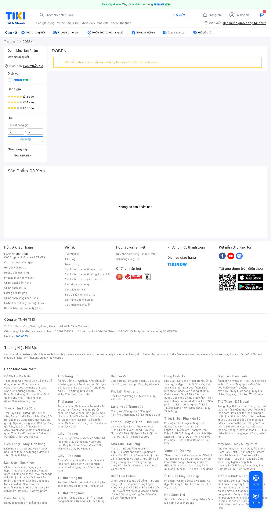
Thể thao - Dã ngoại (182, 387)
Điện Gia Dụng (14, 498)
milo (118, 354)
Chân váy (83, 387)
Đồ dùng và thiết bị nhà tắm (135, 458)
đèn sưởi (236, 480)
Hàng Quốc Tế (174, 376)
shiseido (9, 357)
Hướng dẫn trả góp (15, 293)
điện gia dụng (45, 23)
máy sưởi (223, 480)
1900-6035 (21, 254)
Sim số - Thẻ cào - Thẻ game (195, 468)
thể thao (125, 23)
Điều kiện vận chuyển (77, 304)
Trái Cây (9, 413)
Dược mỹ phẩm (38, 490)
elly (111, 354)
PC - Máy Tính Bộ (127, 436)
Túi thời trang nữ (70, 478)
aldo (139, 354)
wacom (194, 354)
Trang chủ (215, 15)
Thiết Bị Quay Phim (239, 465)
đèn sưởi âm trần (235, 504)
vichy (43, 357)
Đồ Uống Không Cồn (132, 494)
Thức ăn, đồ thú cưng (23, 433)
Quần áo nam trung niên (79, 423)
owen (69, 354)
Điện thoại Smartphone (18, 448)
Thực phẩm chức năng (24, 470)
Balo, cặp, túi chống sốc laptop (135, 382)
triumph (149, 354)
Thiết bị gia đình (37, 502)
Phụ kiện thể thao (241, 413)
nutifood (161, 354)
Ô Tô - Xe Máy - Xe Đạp (181, 476)
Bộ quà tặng (128, 497)
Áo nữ (61, 380)
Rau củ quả (17, 416)
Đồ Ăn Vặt (124, 490)
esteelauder (30, 354)
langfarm (22, 357)
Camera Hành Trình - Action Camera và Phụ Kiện (241, 455)
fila (50, 357)
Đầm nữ (71, 380)
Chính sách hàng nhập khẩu (21, 298)
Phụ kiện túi (96, 485)
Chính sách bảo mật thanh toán (83, 269)
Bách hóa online (182, 397)
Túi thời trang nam (71, 493)
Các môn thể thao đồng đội (242, 423)
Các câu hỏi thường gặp (18, 262)
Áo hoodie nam (74, 413)
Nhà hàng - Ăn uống (184, 462)
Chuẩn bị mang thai (23, 401)
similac (235, 354)
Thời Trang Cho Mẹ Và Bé (19, 380)
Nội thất (128, 455)
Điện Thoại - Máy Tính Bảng (25, 444)
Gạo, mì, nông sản (24, 423)
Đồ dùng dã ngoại (242, 409)
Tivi (226, 391)
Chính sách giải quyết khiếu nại (83, 279)
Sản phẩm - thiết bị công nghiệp (188, 403)
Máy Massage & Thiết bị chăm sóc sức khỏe (28, 475)
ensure (79, 354)
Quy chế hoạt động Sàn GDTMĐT (136, 254)
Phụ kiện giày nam (76, 467)
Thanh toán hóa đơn (176, 455)
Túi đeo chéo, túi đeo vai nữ (74, 482)
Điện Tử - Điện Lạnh (232, 376)
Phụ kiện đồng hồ (128, 414)
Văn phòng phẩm (195, 499)
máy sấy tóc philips (244, 484)
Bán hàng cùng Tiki (128, 259)
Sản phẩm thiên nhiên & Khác (25, 479)
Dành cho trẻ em (22, 429)
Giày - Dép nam (69, 456)
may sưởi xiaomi (236, 490)
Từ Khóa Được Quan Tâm (236, 476)
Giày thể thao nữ (248, 429)
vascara (9, 354)
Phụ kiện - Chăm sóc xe (179, 480)
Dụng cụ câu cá (235, 419)
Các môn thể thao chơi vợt (241, 425)
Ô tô (185, 484)
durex (89, 354)
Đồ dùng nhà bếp (14, 502)
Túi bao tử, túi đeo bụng (90, 501)
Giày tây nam (84, 460)
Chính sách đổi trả (15, 287)
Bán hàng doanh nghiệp (79, 299)
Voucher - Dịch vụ (177, 450)
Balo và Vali (119, 376)
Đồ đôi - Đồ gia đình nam (85, 416)
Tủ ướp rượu (256, 394)
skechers (129, 354)
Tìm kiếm (179, 15)
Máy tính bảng (21, 455)
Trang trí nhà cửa (121, 448)
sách (114, 23)
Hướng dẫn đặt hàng (16, 272)
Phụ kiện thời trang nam (133, 397)
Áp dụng (25, 139)
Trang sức (117, 411)
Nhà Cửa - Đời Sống (125, 444)
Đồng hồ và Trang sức (127, 406)
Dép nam (76, 463)
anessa (205, 354)
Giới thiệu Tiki (73, 254)
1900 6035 (21, 336)
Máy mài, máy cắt (18, 56)
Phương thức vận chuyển (19, 277)
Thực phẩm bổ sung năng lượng (242, 431)
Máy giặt (229, 387)
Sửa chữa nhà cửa (128, 452)
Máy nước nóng (240, 391)
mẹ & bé (73, 23)
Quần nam (81, 406)
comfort (247, 354)
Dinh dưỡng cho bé (23, 391)
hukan (34, 357)
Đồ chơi (42, 380)
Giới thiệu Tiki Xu (75, 289)
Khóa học (196, 455)
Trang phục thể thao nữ (232, 406)
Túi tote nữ (80, 485)
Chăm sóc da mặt (15, 467)
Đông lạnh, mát (30, 419)
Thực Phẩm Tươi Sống (20, 408)
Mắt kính (144, 396)
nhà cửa (103, 23)
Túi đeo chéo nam (79, 497)
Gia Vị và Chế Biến (129, 487)
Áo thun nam (65, 406)
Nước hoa (18, 487)
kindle (172, 354)
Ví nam (62, 497)
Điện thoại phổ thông (23, 452)
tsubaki (59, 357)
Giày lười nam (66, 460)
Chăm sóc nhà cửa (27, 436)
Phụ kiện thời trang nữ (124, 396)
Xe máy (175, 484)
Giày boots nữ (71, 445)
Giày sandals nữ (78, 441)
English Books (185, 502)
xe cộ (61, 23)
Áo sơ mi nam (81, 409)
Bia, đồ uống (17, 426)
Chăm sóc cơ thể (22, 474)
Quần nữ (83, 380)
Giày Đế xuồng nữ (81, 448)
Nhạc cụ (139, 465)
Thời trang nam (69, 401)
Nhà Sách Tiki (174, 494)
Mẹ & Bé (187, 394)
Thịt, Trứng (23, 413)
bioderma (101, 354)
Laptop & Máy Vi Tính (193, 401)
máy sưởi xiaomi (245, 494)
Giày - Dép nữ (68, 434)
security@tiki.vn (34, 308)
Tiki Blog (70, 259)
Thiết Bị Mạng (131, 433)
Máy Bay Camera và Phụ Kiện (241, 467)
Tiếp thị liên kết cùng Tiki (80, 294)
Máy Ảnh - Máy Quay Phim (237, 444)
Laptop (145, 436)
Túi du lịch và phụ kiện (132, 380)
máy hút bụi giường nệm (240, 496)
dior (18, 354)
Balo (113, 380)
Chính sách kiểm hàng (17, 282)
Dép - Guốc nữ (84, 438)
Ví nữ (97, 482)
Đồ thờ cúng (125, 465)
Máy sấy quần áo (236, 394)
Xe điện (200, 480)
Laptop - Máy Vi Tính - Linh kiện (135, 422)
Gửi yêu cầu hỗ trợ (15, 267)
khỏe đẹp (88, 23)
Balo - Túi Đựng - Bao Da (240, 458)
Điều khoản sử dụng (77, 284)
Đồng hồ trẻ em (150, 414)
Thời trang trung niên (77, 394)
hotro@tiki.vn (36, 303)
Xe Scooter (197, 484)
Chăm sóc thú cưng (123, 480)
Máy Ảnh (249, 468)
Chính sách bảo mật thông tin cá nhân (88, 274)
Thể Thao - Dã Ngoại (233, 401)
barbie (59, 354)
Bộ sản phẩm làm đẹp (26, 489)
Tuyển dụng (72, 264)
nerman (183, 354)
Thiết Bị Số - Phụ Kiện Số (182, 418)
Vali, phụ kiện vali (148, 384)
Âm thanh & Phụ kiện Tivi (233, 380)
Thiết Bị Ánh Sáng (241, 452)
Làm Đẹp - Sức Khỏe (19, 462)
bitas (257, 354)
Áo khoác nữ (86, 384)
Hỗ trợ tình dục (35, 487)
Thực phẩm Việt (36, 416)
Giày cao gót (65, 438)
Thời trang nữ (67, 376)
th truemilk (46, 354)
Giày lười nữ (89, 445)
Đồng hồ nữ (132, 411)
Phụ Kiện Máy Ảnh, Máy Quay (235, 448)
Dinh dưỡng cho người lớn (26, 394)
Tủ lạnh (229, 384)
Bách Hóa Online (123, 476)
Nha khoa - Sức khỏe (187, 465)
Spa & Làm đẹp (190, 458)
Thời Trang (197, 380)
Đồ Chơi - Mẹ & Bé (17, 376)
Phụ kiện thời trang (124, 391)
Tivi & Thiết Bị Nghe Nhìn (185, 406)
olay (226, 354)
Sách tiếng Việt (173, 499)
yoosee (217, 354)
